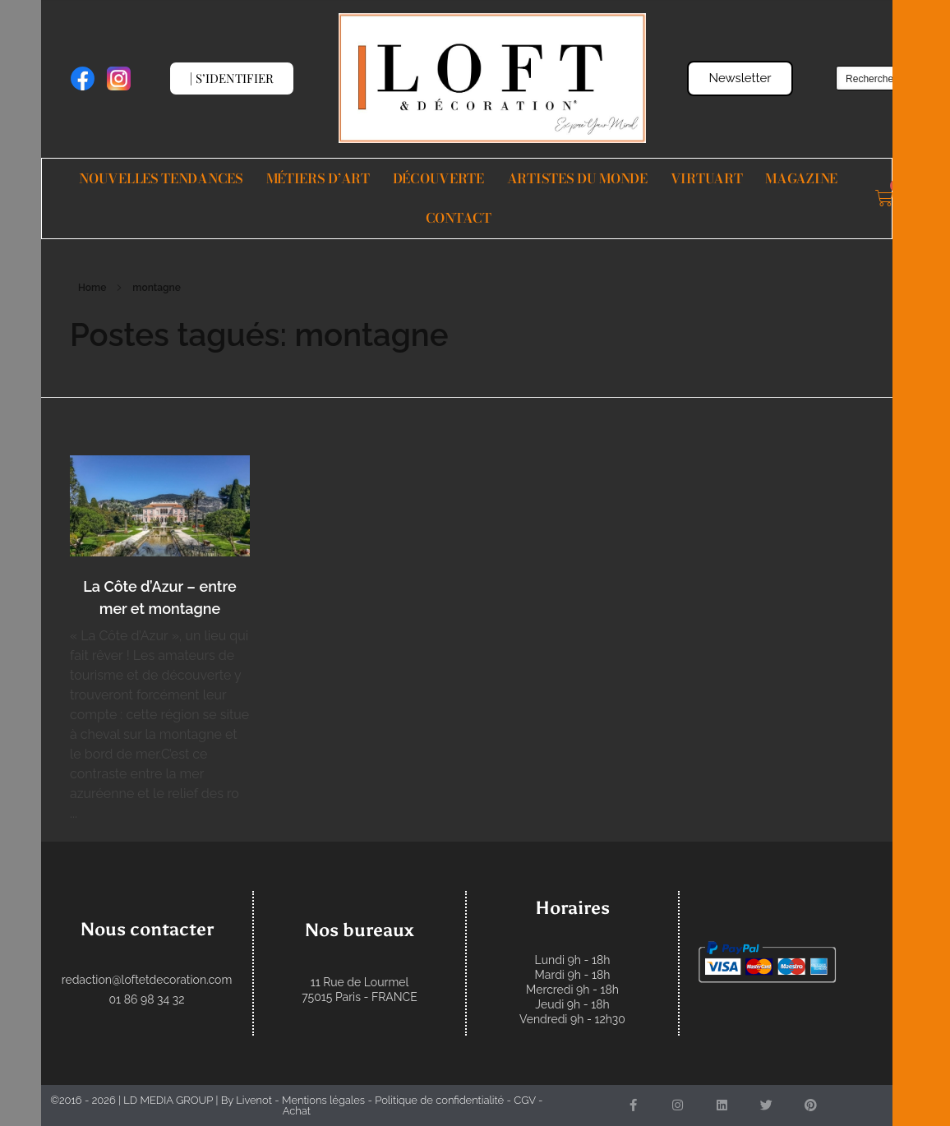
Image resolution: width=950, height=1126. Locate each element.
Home (92, 287)
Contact (458, 218)
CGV (524, 1100)
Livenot (254, 1100)
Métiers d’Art (318, 178)
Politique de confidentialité (439, 1100)
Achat (297, 1111)
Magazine (801, 178)
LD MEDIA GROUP (168, 1100)
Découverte (438, 178)
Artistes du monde (577, 178)
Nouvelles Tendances (160, 178)
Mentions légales (323, 1100)
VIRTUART (707, 178)
